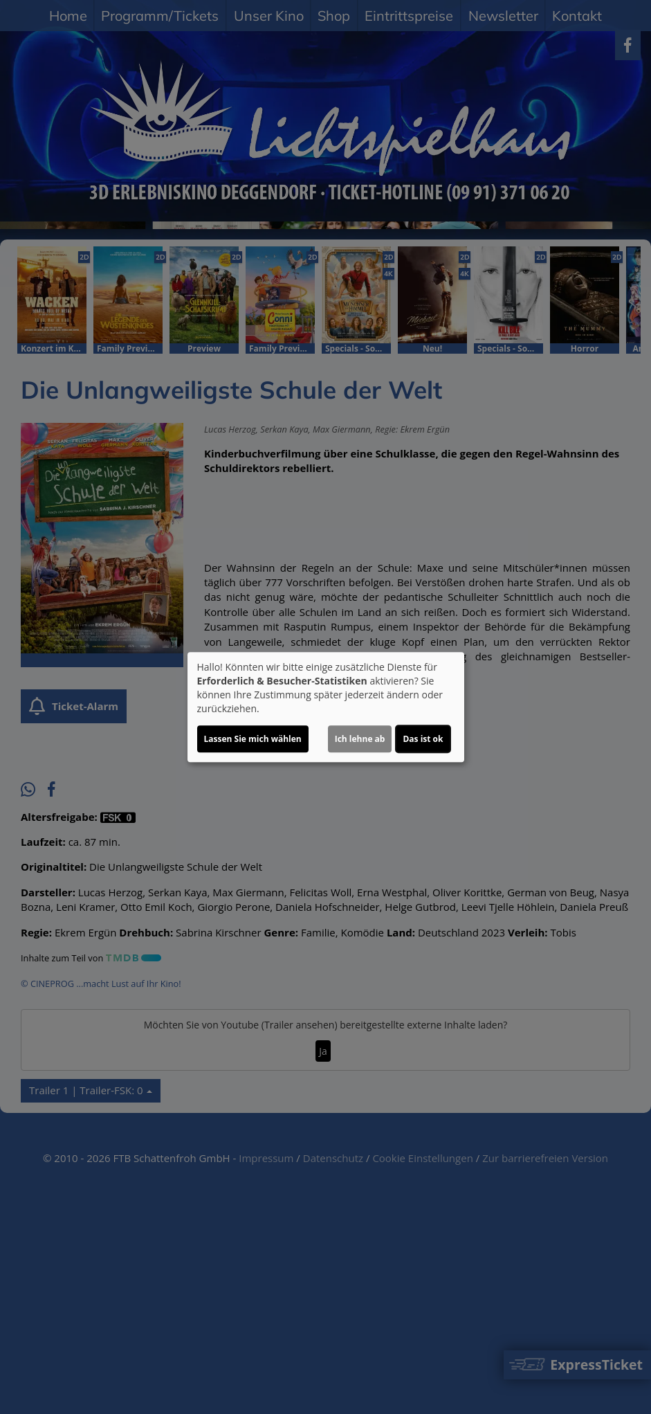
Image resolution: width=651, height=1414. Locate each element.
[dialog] (325, 707)
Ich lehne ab (360, 739)
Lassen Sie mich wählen (253, 739)
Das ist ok (423, 739)
